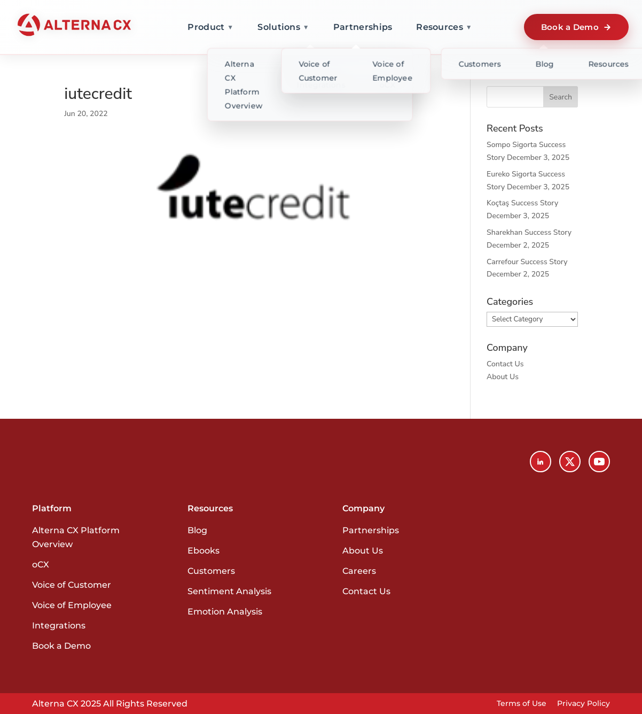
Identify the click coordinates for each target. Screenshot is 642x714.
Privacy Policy (583, 703)
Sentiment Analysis (229, 591)
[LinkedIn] (540, 461)
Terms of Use (521, 703)
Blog (197, 530)
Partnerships (363, 27)
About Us (503, 377)
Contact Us (505, 364)
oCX (40, 564)
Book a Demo (576, 27)
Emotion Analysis (224, 611)
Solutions (283, 27)
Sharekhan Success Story (529, 232)
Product (210, 27)
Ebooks (203, 551)
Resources (444, 27)
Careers (359, 571)
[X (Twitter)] (570, 461)
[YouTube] (599, 461)
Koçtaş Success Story (522, 203)
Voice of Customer (71, 585)
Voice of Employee (72, 605)
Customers (211, 571)
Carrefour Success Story (527, 262)
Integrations (58, 625)
